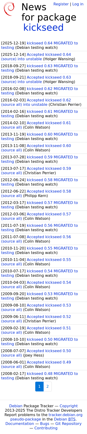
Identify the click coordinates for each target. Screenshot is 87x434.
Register (61, 4)
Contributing (46, 428)
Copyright (69, 406)
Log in (78, 4)
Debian (16, 406)
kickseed (43, 27)
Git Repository (68, 423)
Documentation (19, 423)
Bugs (44, 423)
